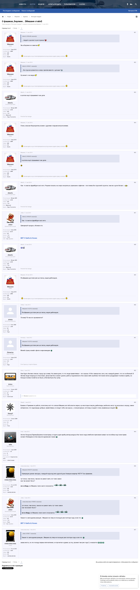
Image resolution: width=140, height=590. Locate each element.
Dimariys (10, 352)
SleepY (10, 413)
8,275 (11, 231)
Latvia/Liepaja (10, 460)
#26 (135, 182)
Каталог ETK (132, 11)
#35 (135, 466)
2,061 (11, 359)
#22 (135, 62)
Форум (32, 4)
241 (11, 420)
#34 (135, 431)
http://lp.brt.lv (9, 238)
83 (8, 55)
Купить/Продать (54, 4)
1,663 (11, 486)
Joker (10, 225)
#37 (135, 529)
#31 (135, 337)
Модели (41, 4)
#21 (135, 32)
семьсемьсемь (10, 480)
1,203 (11, 391)
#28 (135, 244)
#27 (135, 212)
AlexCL (10, 103)
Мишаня (38, 24)
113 (8, 113)
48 (8, 330)
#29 (135, 275)
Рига (8, 237)
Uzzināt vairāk (113, 585)
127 (11, 451)
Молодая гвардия (16, 24)
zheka (10, 320)
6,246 (11, 109)
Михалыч (26, 396)
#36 (135, 498)
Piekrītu (103, 585)
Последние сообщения (11, 11)
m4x (10, 444)
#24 (135, 122)
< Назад (15, 28)
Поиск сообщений (28, 11)
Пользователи (69, 4)
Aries (10, 384)
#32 (135, 370)
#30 (135, 305)
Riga (8, 332)
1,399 (11, 326)
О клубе (82, 4)
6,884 (11, 51)
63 (8, 490)
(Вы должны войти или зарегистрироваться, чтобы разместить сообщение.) (117, 562)
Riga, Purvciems (11, 117)
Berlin (8, 56)
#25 (135, 152)
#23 (135, 92)
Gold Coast (10, 396)
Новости (22, 4)
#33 (135, 402)
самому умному (11, 492)
